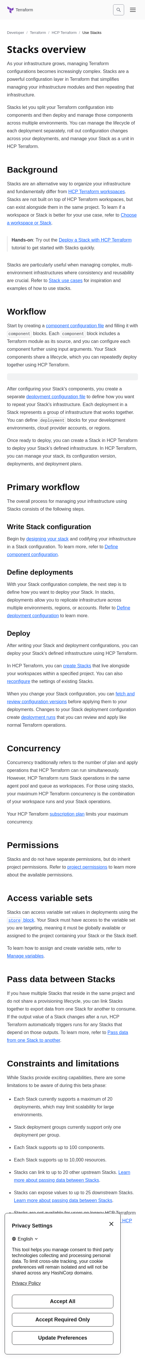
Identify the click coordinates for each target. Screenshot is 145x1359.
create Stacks (77, 665)
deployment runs (38, 717)
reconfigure (18, 681)
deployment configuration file (56, 396)
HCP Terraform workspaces (96, 191)
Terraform (38, 32)
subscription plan (67, 814)
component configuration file (75, 325)
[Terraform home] (20, 9)
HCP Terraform (64, 32)
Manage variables (25, 956)
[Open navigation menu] (133, 10)
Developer (15, 32)
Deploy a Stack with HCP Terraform (95, 240)
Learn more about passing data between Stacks (63, 1200)
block (20, 920)
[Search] (118, 9)
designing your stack (47, 538)
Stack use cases (66, 280)
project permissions (87, 867)
